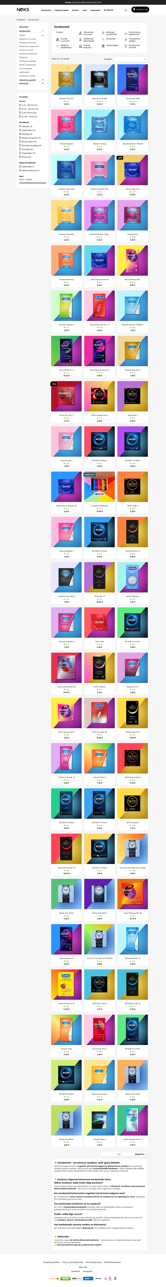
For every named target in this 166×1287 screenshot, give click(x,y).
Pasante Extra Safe (99, 98)
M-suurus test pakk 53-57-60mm (133, 868)
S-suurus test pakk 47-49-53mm (99, 958)
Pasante (129, 1168)
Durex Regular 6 (132, 596)
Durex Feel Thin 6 (100, 1049)
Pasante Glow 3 (100, 1139)
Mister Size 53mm (133, 1094)
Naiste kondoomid (31, 170)
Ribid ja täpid (29, 141)
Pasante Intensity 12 (66, 777)
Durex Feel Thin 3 (66, 415)
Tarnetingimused (93, 1262)
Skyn (135, 1168)
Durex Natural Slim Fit (100, 279)
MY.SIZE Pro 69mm (132, 460)
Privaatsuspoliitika (51, 1262)
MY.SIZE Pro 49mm (66, 1094)
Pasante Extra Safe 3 (66, 596)
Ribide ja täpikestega (27, 65)
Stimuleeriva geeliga (27, 61)
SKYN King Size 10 (132, 551)
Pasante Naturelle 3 (100, 1094)
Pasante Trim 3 (133, 687)
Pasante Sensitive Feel (100, 189)
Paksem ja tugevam (31, 138)
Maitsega (27, 134)
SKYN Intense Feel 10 (66, 868)
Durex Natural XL (133, 189)
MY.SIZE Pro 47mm (132, 641)
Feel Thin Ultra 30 (100, 732)
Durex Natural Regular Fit (66, 506)
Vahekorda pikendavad (28, 54)
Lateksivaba (28, 130)
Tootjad (22, 35)
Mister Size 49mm (66, 1139)
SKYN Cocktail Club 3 (99, 415)
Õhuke (26, 157)
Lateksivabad (24, 72)
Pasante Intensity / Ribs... (100, 234)
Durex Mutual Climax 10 (99, 370)
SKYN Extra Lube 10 (133, 1003)
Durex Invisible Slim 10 (133, 1139)
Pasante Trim (133, 234)
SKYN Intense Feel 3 (133, 777)
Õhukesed (23, 57)
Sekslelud (23, 83)
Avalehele (24, 27)
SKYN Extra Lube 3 (99, 1003)
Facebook (75, 1271)
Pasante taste (66, 1049)
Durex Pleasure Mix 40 (133, 913)
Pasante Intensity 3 (66, 641)
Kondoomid (24, 31)
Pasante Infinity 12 (66, 325)
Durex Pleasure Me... (132, 279)
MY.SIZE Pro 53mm (99, 868)
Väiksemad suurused (27, 39)
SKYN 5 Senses (100, 687)
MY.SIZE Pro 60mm (99, 460)
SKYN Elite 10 (99, 596)
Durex (122, 1168)
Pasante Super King (66, 189)
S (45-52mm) (29, 112)
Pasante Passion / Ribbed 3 (133, 325)
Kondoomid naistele (27, 76)
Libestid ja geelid (27, 80)
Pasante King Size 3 (133, 370)
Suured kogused (25, 68)
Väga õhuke (28, 153)
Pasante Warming (66, 279)
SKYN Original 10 (133, 732)
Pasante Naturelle (66, 234)
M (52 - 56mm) (30, 109)
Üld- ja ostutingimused (73, 1262)
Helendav (27, 126)
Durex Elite (99, 641)
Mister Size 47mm (66, 913)
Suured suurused (26, 50)
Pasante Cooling (99, 144)
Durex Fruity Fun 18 (66, 1003)
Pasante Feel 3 (66, 460)
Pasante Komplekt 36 (99, 506)
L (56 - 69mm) (29, 105)
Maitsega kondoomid (27, 42)
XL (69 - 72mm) (29, 116)
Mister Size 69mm (100, 913)
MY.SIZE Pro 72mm (99, 551)
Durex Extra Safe (132, 98)
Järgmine (141, 1154)
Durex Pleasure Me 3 (66, 732)
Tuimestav (27, 149)
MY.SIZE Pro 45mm (66, 822)
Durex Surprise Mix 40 (66, 687)
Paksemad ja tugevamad (29, 46)
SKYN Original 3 (132, 822)
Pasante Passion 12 (132, 958)
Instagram (87, 1271)
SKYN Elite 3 (133, 415)
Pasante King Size (66, 98)
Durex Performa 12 (66, 370)
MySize (141, 1168)
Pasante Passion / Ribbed (133, 144)
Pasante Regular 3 (66, 551)
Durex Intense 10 (66, 958)
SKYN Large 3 (132, 506)
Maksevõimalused (112, 1262)
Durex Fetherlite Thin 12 (99, 325)
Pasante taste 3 (99, 777)
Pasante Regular (66, 144)
